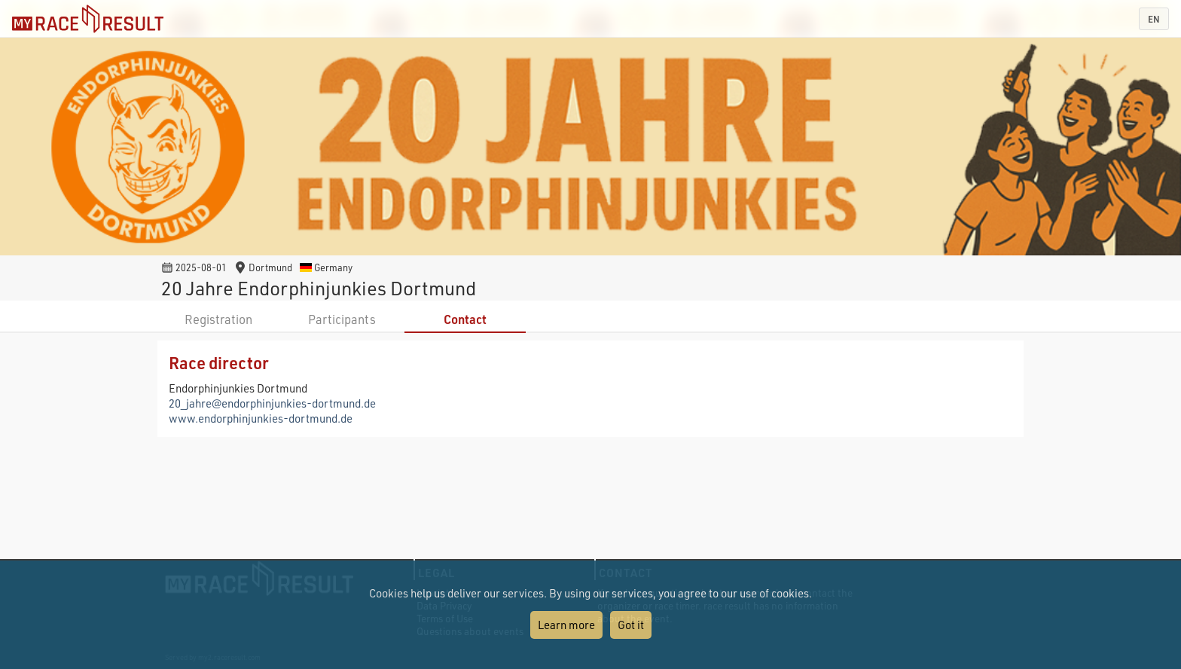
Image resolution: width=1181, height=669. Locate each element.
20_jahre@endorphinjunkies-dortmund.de (272, 403)
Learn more (566, 624)
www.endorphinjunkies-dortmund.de (260, 418)
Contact (465, 319)
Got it (631, 624)
